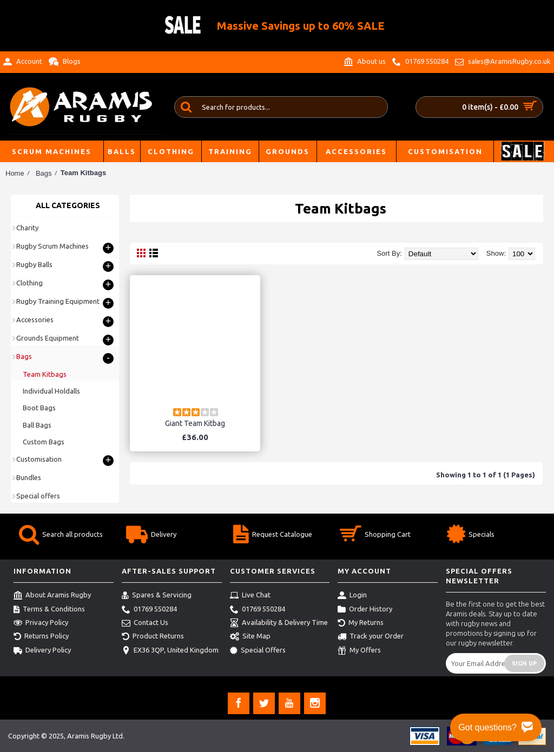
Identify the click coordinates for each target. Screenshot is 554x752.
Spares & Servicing (157, 596)
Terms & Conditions (49, 610)
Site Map (250, 637)
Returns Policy (41, 637)
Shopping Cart (375, 535)
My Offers (359, 651)
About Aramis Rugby (52, 596)
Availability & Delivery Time (279, 623)
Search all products (61, 535)
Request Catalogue (272, 535)
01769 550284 (149, 610)
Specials (470, 535)
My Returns (361, 623)
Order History (365, 610)
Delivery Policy (42, 651)
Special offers (38, 496)
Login (352, 596)
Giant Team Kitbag (195, 423)
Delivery (151, 535)
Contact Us (145, 623)
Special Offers (258, 651)
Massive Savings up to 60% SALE (301, 25)
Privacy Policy (41, 623)
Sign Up (524, 663)
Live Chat (250, 596)
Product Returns (153, 637)
